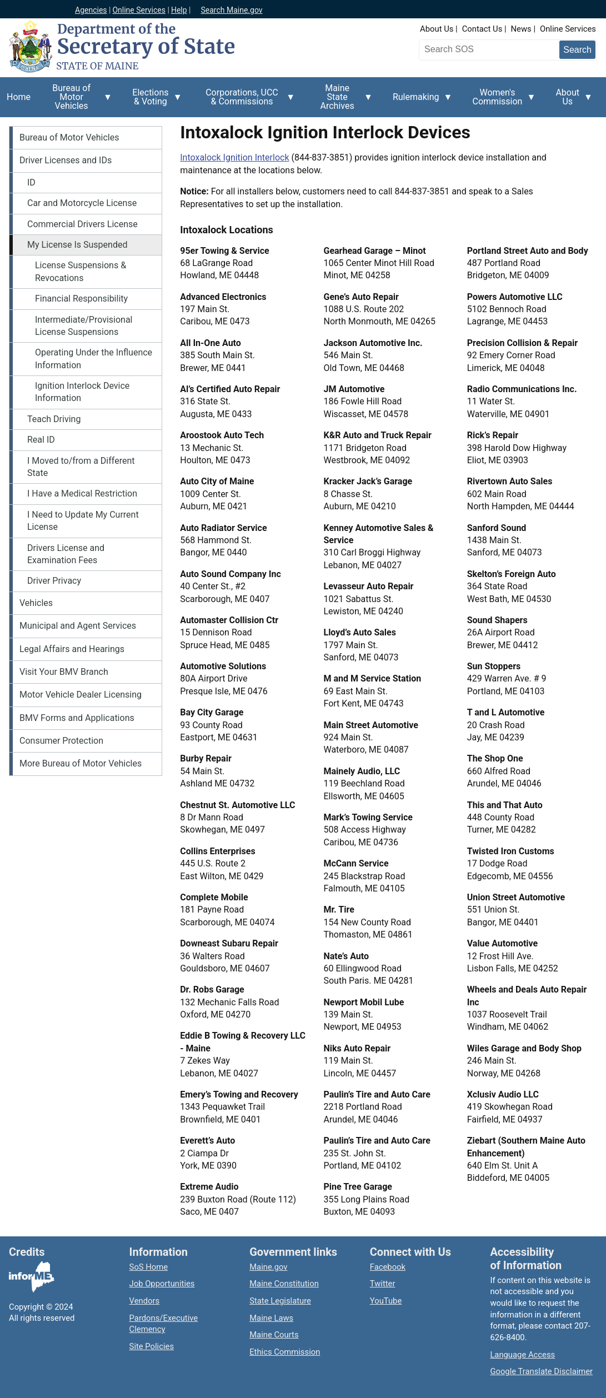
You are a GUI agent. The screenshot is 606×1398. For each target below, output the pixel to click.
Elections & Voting (154, 101)
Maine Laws (271, 1318)
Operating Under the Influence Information (93, 358)
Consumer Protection (61, 740)
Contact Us (482, 29)
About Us (436, 29)
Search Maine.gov (231, 10)
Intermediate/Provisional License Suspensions (84, 325)
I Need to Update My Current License (83, 520)
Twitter (382, 1284)
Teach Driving (54, 419)
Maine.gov (268, 1267)
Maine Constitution (284, 1284)
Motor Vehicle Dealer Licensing (80, 694)
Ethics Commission (284, 1352)
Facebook (387, 1267)
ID (31, 182)
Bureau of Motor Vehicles (74, 100)
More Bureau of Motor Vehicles (80, 763)
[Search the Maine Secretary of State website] (480, 49)
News (521, 29)
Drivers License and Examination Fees (65, 554)
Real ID (41, 439)
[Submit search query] (577, 50)
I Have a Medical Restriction (82, 493)
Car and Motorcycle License (82, 203)
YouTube (386, 1301)
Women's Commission (501, 101)
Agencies (91, 10)
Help (179, 10)
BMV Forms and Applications (76, 718)
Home (19, 97)
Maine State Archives (340, 100)
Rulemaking (419, 103)
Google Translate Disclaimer (541, 1371)
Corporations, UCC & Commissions (246, 101)
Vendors (144, 1301)
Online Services (139, 10)
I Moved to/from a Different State (81, 466)
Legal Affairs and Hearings (71, 649)
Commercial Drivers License (82, 224)
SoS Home (148, 1267)
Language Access (522, 1355)
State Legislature (280, 1301)
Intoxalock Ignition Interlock (234, 157)
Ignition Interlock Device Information (82, 391)
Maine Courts (273, 1335)
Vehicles (36, 603)
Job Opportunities (162, 1284)
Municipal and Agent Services (77, 625)
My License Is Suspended (77, 244)
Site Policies (151, 1346)
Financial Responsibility (81, 298)
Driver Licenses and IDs (65, 160)
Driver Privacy (54, 580)
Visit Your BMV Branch (63, 672)
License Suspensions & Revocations (80, 271)
